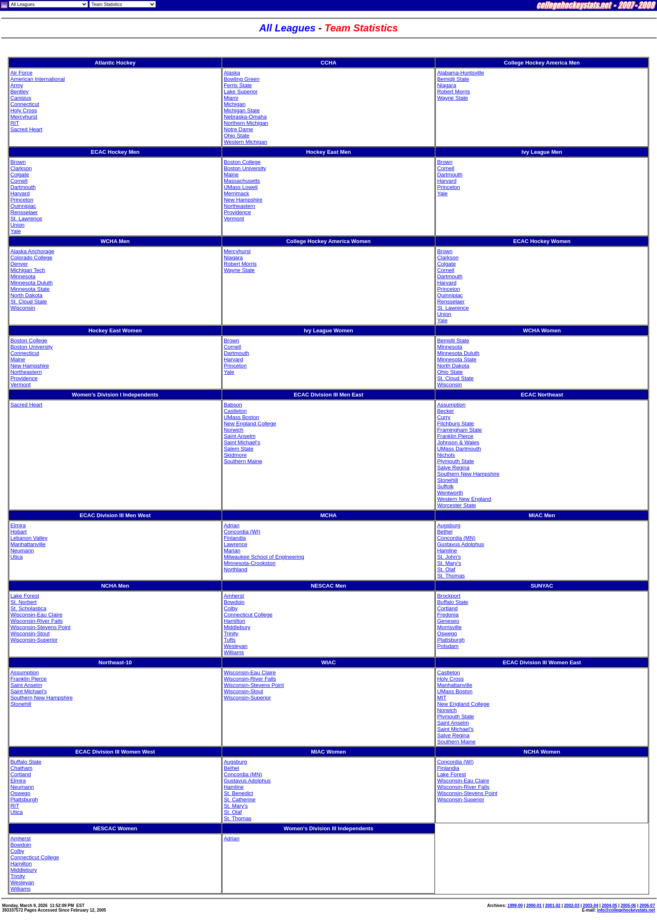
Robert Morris (453, 91)
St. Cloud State (28, 301)
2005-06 (628, 905)
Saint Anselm (240, 436)
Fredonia (447, 615)
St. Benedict (238, 793)
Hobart (18, 532)
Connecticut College (248, 615)
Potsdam (447, 646)
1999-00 (515, 905)
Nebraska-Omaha (245, 117)
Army (16, 85)
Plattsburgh (451, 640)
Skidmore (235, 455)
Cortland (447, 608)
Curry (443, 417)
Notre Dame (238, 129)
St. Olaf (446, 569)
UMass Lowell (241, 187)
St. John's (449, 557)
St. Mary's (449, 563)
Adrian (232, 525)
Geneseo (448, 621)
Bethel (445, 532)
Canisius (20, 98)
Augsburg (448, 525)
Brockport (448, 596)
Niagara (446, 85)
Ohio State (236, 135)
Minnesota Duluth (31, 283)
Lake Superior (241, 91)
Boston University (245, 168)
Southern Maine (243, 461)
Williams (234, 652)
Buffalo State (452, 602)
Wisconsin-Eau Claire (36, 615)
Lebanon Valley (29, 538)
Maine (231, 174)
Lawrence (235, 544)
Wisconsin (22, 308)
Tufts (229, 640)
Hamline (447, 550)
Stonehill (447, 480)
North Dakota (26, 295)
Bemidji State (453, 79)
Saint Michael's (242, 442)
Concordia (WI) (242, 532)
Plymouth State (455, 461)
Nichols (446, 455)
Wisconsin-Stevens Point (40, 627)
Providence (237, 212)
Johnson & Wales (458, 442)
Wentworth (450, 493)
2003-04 (590, 905)
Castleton (235, 411)
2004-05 (609, 905)
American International (37, 79)
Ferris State (238, 85)
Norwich (233, 430)
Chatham (21, 768)
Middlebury (237, 627)
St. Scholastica (28, 608)
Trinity (231, 633)
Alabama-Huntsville (460, 73)
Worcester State (456, 505)
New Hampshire (243, 200)
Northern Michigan (246, 123)
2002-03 (571, 905)
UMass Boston (241, 417)
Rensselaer (24, 212)
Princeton (22, 200)
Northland (235, 569)
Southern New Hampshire (468, 474)
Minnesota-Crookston (250, 563)
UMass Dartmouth (459, 449)
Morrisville (449, 627)
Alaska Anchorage (32, 251)
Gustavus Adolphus (460, 544)
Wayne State (452, 98)
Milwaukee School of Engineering (264, 557)
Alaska (232, 73)
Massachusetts (242, 181)
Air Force (21, 73)
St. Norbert (23, 602)
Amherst (234, 596)
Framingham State (459, 430)
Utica (16, 557)
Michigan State (242, 110)
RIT (14, 123)
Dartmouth (23, 187)
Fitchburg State (455, 423)
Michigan (235, 104)
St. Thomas (451, 576)
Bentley (19, 91)
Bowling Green (241, 79)
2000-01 (534, 905)
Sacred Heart (26, 129)
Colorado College (31, 257)
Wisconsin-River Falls (36, 621)
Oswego (447, 633)
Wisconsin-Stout (30, 633)
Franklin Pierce (455, 436)
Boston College (242, 162)
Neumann (22, 550)
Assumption (451, 405)
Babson (233, 405)
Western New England (464, 499)
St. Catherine (240, 799)
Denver (19, 264)
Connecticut (24, 104)
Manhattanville (28, 544)
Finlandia (235, 538)
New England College (250, 423)
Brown (18, 162)
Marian (232, 550)
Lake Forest (24, 596)
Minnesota (23, 276)
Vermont (234, 218)
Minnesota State (30, 289)
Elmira (18, 525)
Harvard (20, 193)
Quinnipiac (23, 206)
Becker (445, 411)
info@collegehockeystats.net (626, 910)
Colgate (19, 174)
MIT (441, 698)
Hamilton (234, 621)
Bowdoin (234, 602)
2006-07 (647, 905)
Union (17, 225)
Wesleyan (236, 646)
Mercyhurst (23, 117)
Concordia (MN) (456, 538)
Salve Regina (453, 467)
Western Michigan (245, 142)
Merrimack (236, 193)
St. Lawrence (26, 218)
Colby (231, 608)
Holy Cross (23, 110)
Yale (15, 231)
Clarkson (21, 168)
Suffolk (445, 486)
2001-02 (553, 905)
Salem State (238, 449)
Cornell (19, 181)
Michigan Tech (27, 270)
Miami (231, 98)
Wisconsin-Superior (34, 640)
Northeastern (239, 206)
